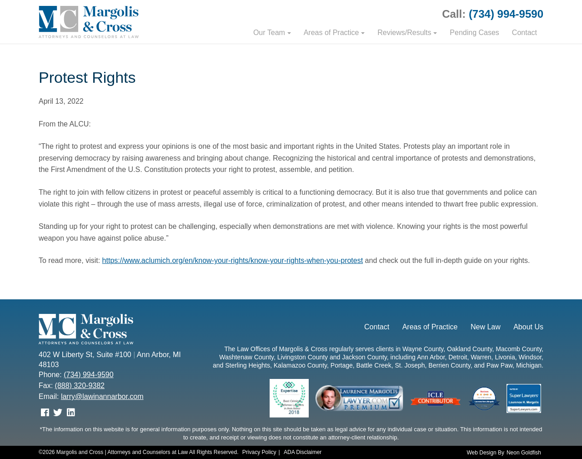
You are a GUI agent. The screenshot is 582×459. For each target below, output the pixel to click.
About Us (528, 327)
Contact (524, 32)
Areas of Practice (331, 32)
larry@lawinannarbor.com (102, 396)
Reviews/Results (404, 32)
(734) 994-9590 (506, 14)
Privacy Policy (259, 452)
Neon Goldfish (524, 452)
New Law (486, 327)
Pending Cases (474, 32)
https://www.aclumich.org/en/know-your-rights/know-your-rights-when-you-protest (232, 260)
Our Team (269, 32)
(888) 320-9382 (80, 385)
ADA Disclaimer (302, 452)
